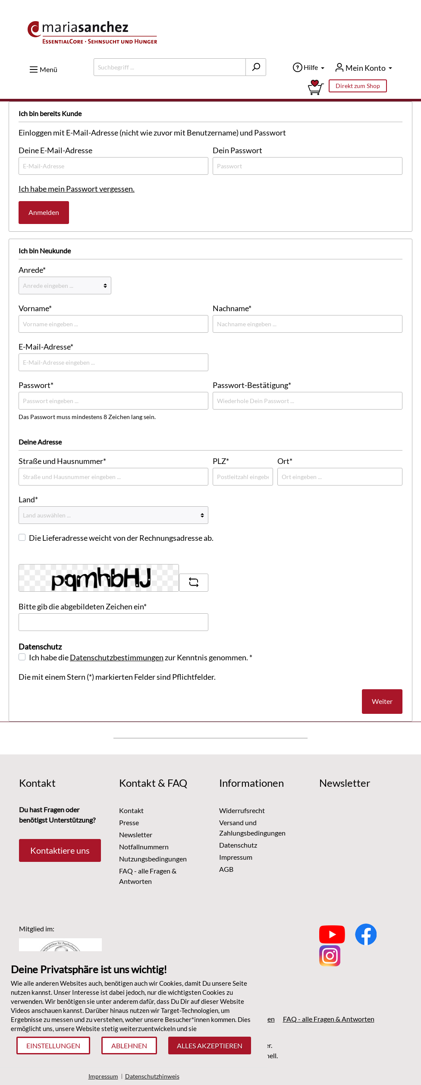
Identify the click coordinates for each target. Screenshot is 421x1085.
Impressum (103, 1076)
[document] (134, 999)
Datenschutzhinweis (152, 1076)
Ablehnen (129, 1045)
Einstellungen (53, 1045)
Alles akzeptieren (209, 1045)
